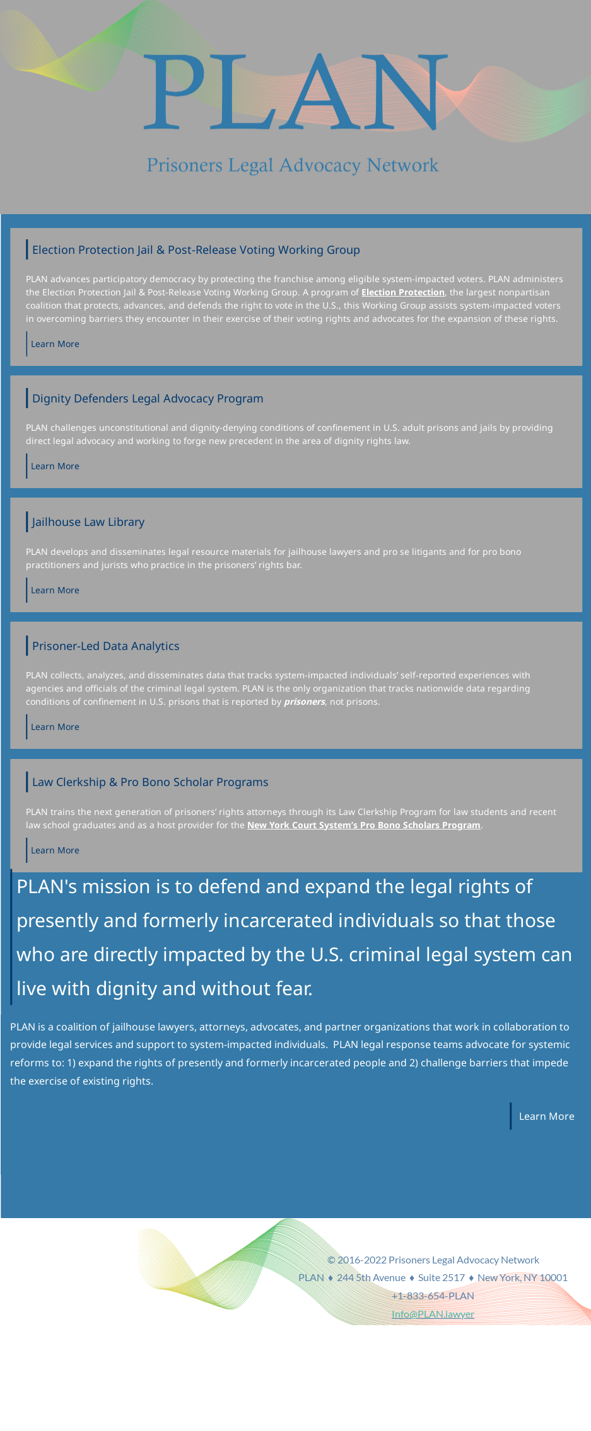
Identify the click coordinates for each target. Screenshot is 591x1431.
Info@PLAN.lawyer (546, 1327)
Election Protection (414, 292)
